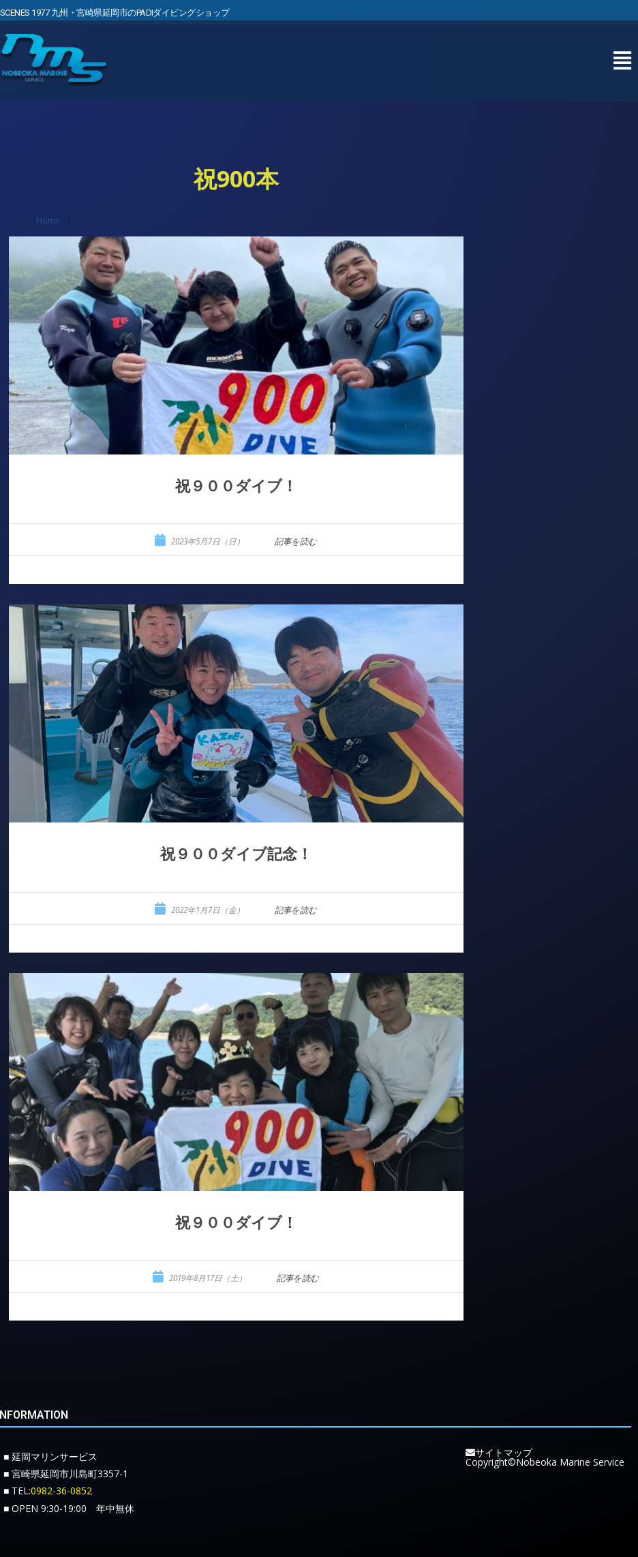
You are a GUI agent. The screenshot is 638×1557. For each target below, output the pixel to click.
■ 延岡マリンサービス (50, 1456)
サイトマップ (499, 1452)
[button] (622, 52)
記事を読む (296, 541)
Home (48, 220)
